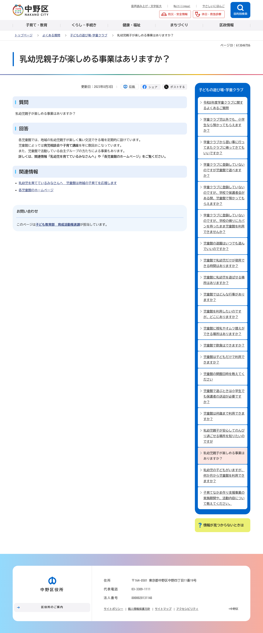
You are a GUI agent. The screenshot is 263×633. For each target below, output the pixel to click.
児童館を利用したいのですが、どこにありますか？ (222, 314)
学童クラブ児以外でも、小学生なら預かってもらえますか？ (224, 125)
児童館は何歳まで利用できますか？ (224, 416)
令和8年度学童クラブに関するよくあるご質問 (223, 105)
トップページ (23, 35)
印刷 (132, 86)
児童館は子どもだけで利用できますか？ (224, 359)
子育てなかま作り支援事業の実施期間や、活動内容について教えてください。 (224, 498)
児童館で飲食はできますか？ (224, 345)
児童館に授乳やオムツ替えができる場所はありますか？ (224, 331)
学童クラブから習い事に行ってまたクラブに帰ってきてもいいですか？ (224, 147)
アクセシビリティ (187, 608)
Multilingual (182, 6)
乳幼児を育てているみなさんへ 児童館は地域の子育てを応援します (68, 183)
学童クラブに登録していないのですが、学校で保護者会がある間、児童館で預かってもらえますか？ (224, 195)
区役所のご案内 (52, 607)
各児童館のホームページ (36, 190)
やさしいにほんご (213, 6)
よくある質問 (51, 35)
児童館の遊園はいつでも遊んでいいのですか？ (224, 246)
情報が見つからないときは (223, 525)
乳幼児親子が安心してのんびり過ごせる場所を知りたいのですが (224, 436)
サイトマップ (163, 608)
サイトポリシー (113, 608)
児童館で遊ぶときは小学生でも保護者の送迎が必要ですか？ (224, 396)
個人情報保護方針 (139, 608)
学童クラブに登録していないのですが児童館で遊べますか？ (224, 170)
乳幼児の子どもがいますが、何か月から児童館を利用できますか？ (224, 475)
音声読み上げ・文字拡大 (146, 6)
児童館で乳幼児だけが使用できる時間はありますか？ (224, 263)
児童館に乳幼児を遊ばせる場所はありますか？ (224, 280)
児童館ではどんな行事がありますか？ (224, 297)
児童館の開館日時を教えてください (224, 376)
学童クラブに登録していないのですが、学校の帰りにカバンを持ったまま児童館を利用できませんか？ (224, 223)
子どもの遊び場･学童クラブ (88, 35)
